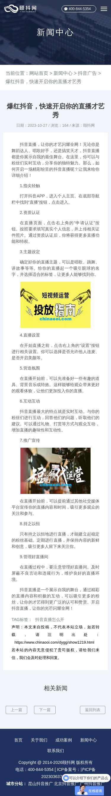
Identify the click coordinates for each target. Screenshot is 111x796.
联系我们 (55, 750)
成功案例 (63, 740)
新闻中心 (63, 73)
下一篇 (45, 710)
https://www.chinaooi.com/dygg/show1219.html (54, 642)
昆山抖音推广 (40, 783)
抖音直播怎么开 (49, 619)
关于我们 (39, 740)
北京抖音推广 (66, 783)
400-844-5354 (80, 9)
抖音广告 (87, 73)
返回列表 (92, 710)
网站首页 (38, 73)
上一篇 (16, 710)
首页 (18, 740)
